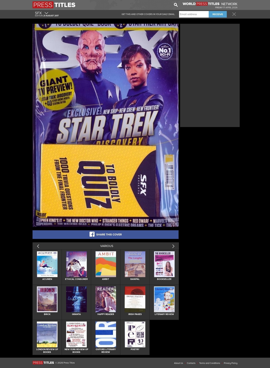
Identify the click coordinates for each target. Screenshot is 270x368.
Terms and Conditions (209, 363)
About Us (178, 363)
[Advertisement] (210, 49)
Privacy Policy (230, 363)
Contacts (191, 363)
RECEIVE (217, 14)
